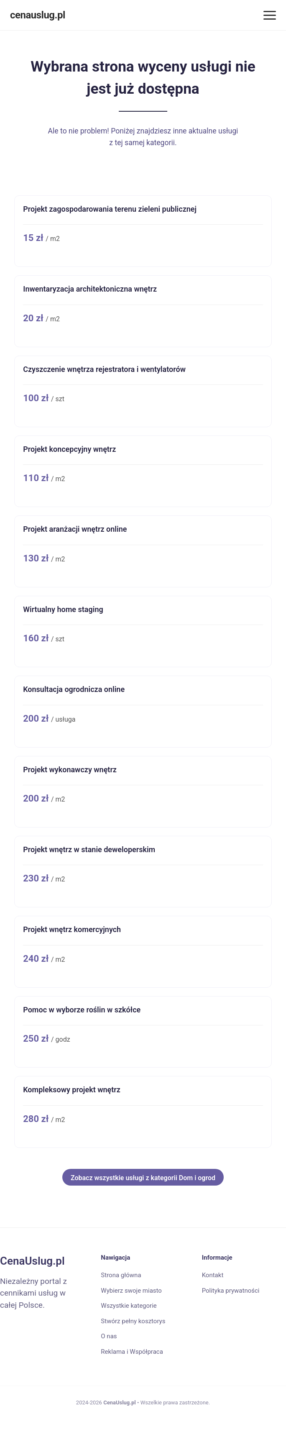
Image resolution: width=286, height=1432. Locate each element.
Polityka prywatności (231, 1290)
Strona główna (121, 1275)
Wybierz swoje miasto (131, 1290)
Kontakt (213, 1275)
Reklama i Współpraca (132, 1351)
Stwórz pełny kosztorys (133, 1321)
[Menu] (269, 15)
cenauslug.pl (37, 15)
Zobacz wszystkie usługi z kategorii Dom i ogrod (143, 1178)
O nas (109, 1336)
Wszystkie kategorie (128, 1305)
